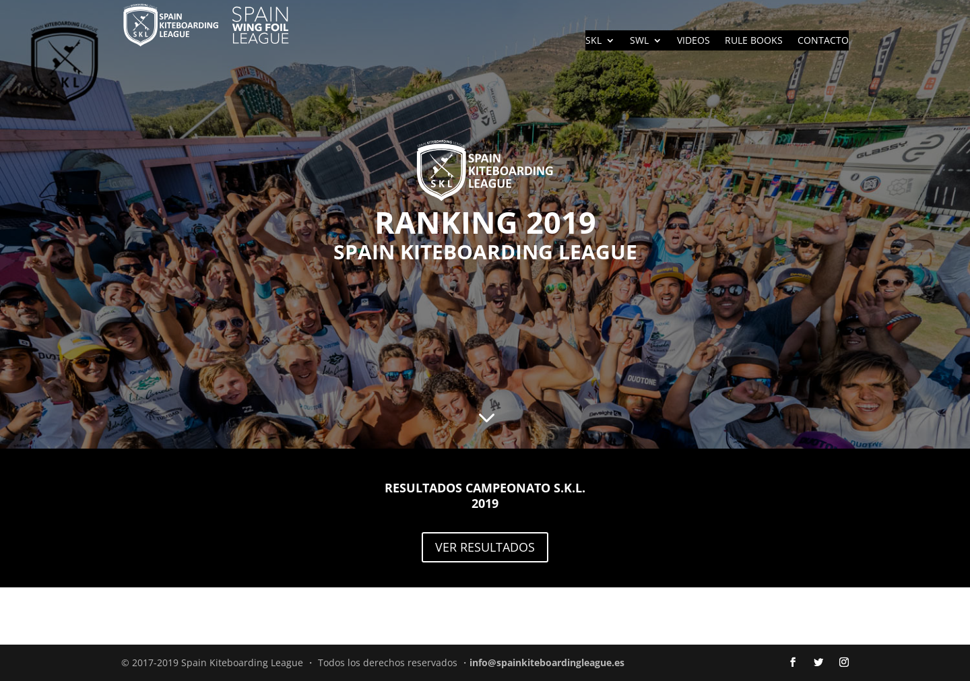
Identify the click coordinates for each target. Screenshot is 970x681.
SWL (639, 41)
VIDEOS (693, 41)
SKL (593, 41)
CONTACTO (823, 41)
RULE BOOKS (754, 41)
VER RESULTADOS (485, 547)
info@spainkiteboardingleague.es (547, 662)
